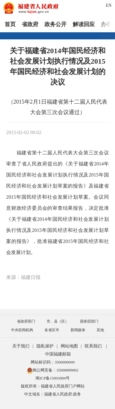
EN (109, 5)
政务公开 (55, 24)
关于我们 (20, 346)
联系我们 (93, 346)
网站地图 (69, 346)
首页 (10, 24)
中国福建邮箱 (58, 354)
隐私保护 (45, 346)
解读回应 (84, 24)
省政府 (30, 24)
